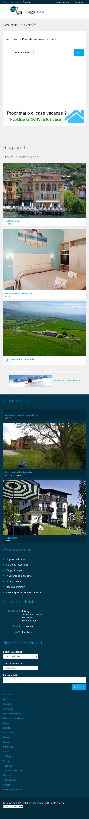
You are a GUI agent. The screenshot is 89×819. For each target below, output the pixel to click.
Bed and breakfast (15, 586)
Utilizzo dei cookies (32, 614)
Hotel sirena (12, 220)
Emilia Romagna (11, 713)
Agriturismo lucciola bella (19, 359)
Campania (8, 708)
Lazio (6, 722)
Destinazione (22, 52)
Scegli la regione (13, 651)
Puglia (6, 751)
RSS (26, 813)
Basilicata (8, 699)
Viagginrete (34, 11)
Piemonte (8, 746)
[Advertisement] (44, 84)
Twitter (19, 813)
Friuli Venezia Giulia (13, 718)
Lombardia (8, 732)
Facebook (4, 813)
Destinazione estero (13, 789)
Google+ (11, 813)
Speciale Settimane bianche (44, 380)
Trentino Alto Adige (13, 770)
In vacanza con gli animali (19, 575)
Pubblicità (27, 631)
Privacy (25, 611)
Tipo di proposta (13, 663)
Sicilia (6, 760)
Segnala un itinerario (16, 559)
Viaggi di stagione (15, 570)
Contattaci (79, 2)
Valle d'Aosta (9, 779)
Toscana (7, 765)
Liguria (6, 727)
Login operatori (63, 2)
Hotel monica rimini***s (18, 293)
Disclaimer (27, 617)
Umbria (7, 775)
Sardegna (8, 756)
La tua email (11, 674)
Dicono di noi (29, 620)
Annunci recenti (14, 581)
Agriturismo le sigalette (19, 472)
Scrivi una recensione (17, 564)
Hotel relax (11, 537)
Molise (6, 741)
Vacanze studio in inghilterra (21, 414)
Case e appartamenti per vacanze (23, 592)
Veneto (6, 784)
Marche (7, 737)
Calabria (7, 703)
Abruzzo (7, 694)
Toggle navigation (6, 12)
